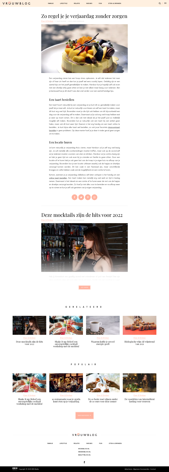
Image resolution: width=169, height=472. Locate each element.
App (94, 197)
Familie (51, 3)
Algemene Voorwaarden (141, 469)
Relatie (77, 3)
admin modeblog (78, 21)
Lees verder (84, 288)
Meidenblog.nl (84, 452)
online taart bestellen (58, 178)
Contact (153, 469)
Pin (88, 197)
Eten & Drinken (114, 3)
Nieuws (89, 3)
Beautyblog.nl (84, 455)
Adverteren (128, 469)
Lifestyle (63, 3)
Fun (100, 3)
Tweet (81, 197)
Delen (74, 197)
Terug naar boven (83, 418)
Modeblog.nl (83, 449)
